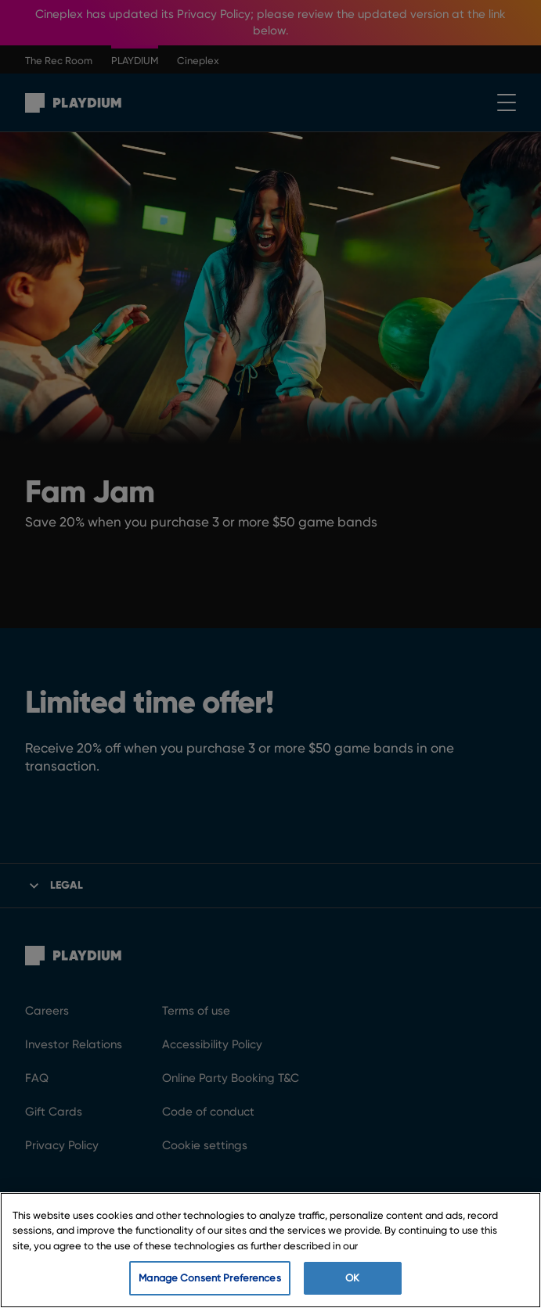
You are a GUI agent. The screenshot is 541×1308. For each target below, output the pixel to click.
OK (352, 1278)
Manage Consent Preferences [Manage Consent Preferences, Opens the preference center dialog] (209, 1278)
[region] (270, 1250)
